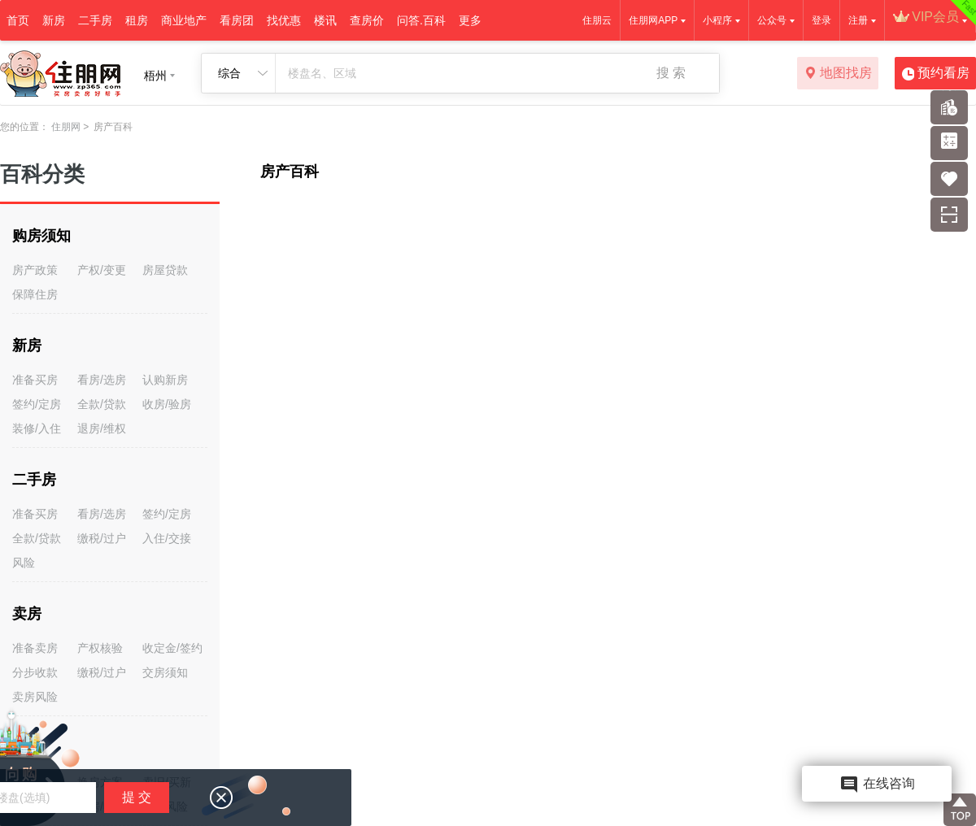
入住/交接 (166, 538)
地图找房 (838, 74)
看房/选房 (101, 379)
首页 (18, 20)
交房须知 (165, 672)
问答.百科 (421, 20)
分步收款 (35, 672)
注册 (858, 20)
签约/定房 (36, 404)
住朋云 (597, 20)
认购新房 (165, 379)
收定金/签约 (172, 647)
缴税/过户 (101, 538)
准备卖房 (35, 647)
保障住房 (35, 294)
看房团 (237, 20)
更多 (470, 20)
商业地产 (184, 20)
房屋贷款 (165, 269)
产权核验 (100, 647)
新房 (53, 20)
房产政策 (35, 269)
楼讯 (325, 20)
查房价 (367, 20)
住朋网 (66, 127)
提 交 (136, 797)
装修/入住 (36, 428)
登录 (821, 20)
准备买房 (35, 379)
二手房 (95, 20)
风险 (23, 562)
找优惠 (284, 20)
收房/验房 (166, 404)
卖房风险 (35, 696)
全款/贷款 (101, 404)
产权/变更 (101, 269)
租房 (136, 20)
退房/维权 (101, 428)
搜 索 (671, 73)
